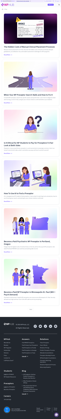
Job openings (7, 399)
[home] (7, 4)
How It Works (43, 345)
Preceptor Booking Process (47, 355)
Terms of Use (55, 409)
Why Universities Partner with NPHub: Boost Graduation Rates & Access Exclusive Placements (30, 388)
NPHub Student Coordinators (48, 358)
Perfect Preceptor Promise (47, 350)
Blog (6, 9)
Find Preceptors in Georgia (29, 350)
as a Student (9, 374)
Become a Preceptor (9, 389)
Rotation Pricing (44, 348)
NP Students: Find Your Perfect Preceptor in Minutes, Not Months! (29, 376)
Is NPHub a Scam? (9, 360)
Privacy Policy (49, 409)
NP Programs (7, 348)
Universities (7, 350)
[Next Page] (31, 309)
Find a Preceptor (44, 342)
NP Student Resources (10, 377)
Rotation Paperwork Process (48, 364)
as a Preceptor (9, 387)
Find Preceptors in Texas (28, 353)
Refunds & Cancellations (46, 353)
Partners (6, 353)
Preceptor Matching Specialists (45, 361)
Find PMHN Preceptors (28, 342)
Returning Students (45, 367)
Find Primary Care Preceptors (30, 345)
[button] (59, 5)
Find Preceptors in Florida (29, 348)
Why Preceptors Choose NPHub (29, 382)
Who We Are (7, 342)
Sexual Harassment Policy (40, 409)
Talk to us (51, 4)
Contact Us (7, 358)
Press (5, 355)
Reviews (6, 345)
